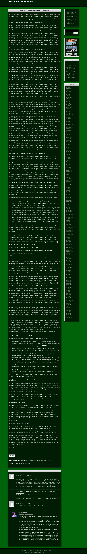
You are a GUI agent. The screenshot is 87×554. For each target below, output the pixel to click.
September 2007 (69, 251)
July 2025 (68, 90)
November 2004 (69, 300)
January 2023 (69, 104)
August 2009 (68, 218)
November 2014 (69, 140)
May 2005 (68, 291)
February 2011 (69, 196)
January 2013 (69, 166)
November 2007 (69, 248)
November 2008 (69, 231)
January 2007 (69, 263)
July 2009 (68, 220)
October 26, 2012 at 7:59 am (23, 494)
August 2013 (68, 158)
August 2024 (68, 93)
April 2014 (68, 150)
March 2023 (68, 101)
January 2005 (69, 297)
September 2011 (69, 186)
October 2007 (69, 250)
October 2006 (69, 267)
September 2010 (69, 203)
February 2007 (69, 261)
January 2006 (69, 280)
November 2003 (69, 317)
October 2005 (69, 284)
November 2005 (69, 283)
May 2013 (68, 161)
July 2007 (68, 254)
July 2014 (68, 146)
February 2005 (69, 296)
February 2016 (69, 124)
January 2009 (69, 228)
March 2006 (68, 277)
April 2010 (68, 208)
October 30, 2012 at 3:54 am (23, 503)
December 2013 (69, 153)
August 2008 (68, 236)
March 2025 (68, 91)
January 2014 (69, 151)
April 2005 (68, 293)
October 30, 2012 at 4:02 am (26, 514)
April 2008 (68, 241)
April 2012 (68, 177)
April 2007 (68, 258)
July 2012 (68, 173)
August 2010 (68, 204)
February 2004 (69, 313)
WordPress (48, 550)
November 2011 (69, 183)
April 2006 (68, 276)
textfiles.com (68, 19)
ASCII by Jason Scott (21, 2)
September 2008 (69, 234)
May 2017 (68, 110)
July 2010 (68, 206)
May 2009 (68, 223)
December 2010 (69, 198)
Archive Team (23, 460)
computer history (33, 460)
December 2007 (69, 247)
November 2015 (69, 127)
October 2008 (69, 233)
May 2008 (68, 240)
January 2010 (69, 211)
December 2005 (69, 281)
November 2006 (69, 266)
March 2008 (68, 243)
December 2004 (69, 299)
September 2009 (69, 217)
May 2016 (68, 121)
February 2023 (69, 103)
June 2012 (68, 174)
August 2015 (68, 130)
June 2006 (68, 273)
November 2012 (69, 168)
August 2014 (68, 144)
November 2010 (69, 200)
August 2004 (68, 304)
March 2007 (68, 260)
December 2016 (69, 114)
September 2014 (69, 143)
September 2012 (69, 171)
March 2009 (68, 226)
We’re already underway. (31, 391)
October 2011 (69, 184)
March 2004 (68, 311)
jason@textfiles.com (70, 23)
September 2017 (69, 108)
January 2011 (69, 197)
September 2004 (69, 303)
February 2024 (69, 97)
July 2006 (68, 271)
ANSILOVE (11, 126)
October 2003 (69, 319)
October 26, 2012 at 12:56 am (23, 475)
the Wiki (36, 19)
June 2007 (68, 256)
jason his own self (46, 460)
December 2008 (69, 230)
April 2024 (68, 95)
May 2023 (68, 100)
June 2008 (68, 238)
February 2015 (69, 135)
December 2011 (69, 181)
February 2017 (69, 113)
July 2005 (68, 288)
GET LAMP (73, 16)
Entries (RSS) (29, 552)
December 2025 (69, 88)
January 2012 (69, 180)
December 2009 (69, 213)
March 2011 (68, 194)
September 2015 (69, 128)
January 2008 (69, 246)
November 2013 (69, 154)
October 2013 (69, 156)
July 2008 (68, 237)
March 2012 (68, 178)
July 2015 (68, 131)
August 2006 (68, 270)
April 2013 (68, 163)
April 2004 (68, 310)
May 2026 (68, 87)
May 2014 (68, 148)
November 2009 (69, 214)
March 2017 (68, 111)
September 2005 (69, 286)
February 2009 (69, 227)
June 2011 (68, 190)
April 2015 (68, 134)
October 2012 (69, 170)
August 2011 (68, 187)
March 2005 (68, 294)
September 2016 (69, 117)
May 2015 (68, 133)
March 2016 (68, 123)
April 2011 (68, 193)
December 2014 (69, 138)
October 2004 (69, 301)
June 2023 (68, 98)
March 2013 (68, 164)
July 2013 (68, 160)
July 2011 (68, 188)
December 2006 (69, 264)
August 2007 (68, 253)
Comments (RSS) (40, 552)
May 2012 (68, 176)
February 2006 (69, 278)
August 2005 (68, 287)
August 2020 (68, 105)
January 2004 (69, 314)
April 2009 (68, 224)
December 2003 (69, 316)
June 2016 (68, 120)
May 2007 (68, 257)
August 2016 (68, 118)
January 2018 (69, 107)
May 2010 (68, 207)
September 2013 (69, 157)
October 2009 (69, 216)
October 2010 (69, 201)
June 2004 (68, 307)
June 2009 (68, 221)
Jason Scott (22, 512)
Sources (44, 345)
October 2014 (69, 141)
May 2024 (68, 94)
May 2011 (68, 191)
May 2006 (68, 274)
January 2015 (69, 137)
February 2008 (69, 244)
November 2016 (69, 115)
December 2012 (69, 167)
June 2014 (68, 147)
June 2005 (68, 290)
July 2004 (68, 306)
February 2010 (69, 210)
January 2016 (69, 125)
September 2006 (69, 269)
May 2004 (68, 309)
